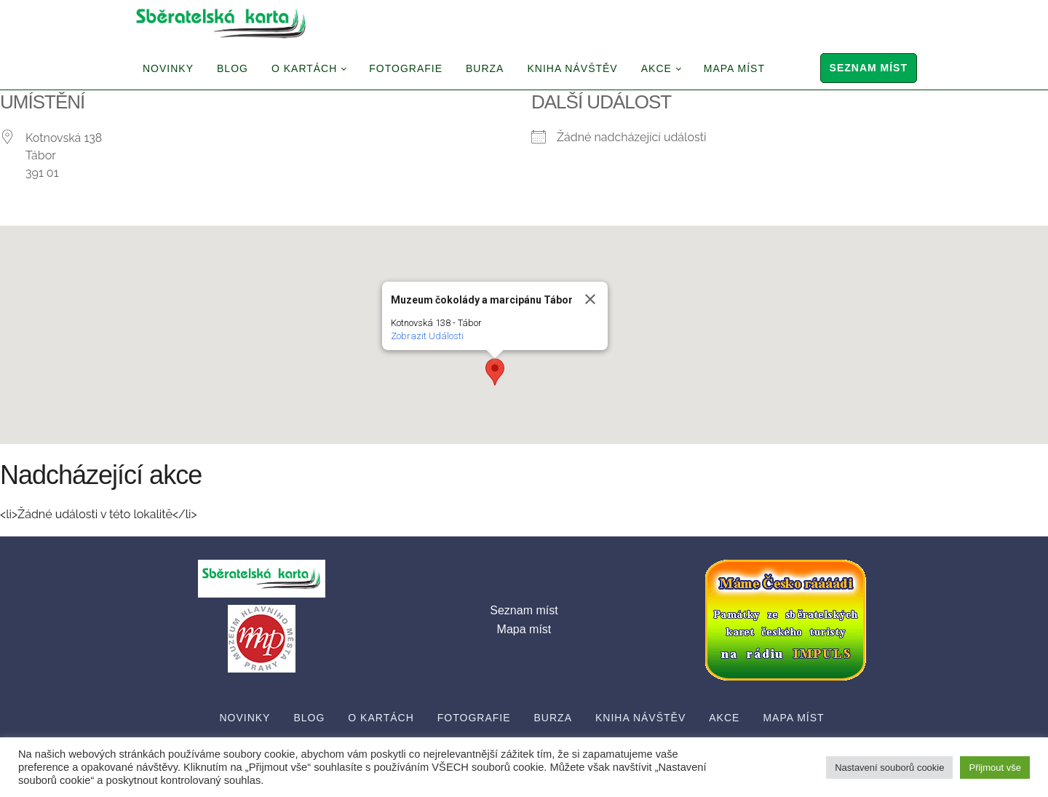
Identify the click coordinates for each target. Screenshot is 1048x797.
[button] (494, 372)
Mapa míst (734, 68)
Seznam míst (869, 68)
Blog (232, 68)
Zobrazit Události (427, 335)
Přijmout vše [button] (995, 767)
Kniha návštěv (572, 68)
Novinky (168, 68)
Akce (656, 68)
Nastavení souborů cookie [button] (889, 767)
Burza (485, 68)
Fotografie (405, 68)
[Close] (590, 299)
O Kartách (304, 68)
